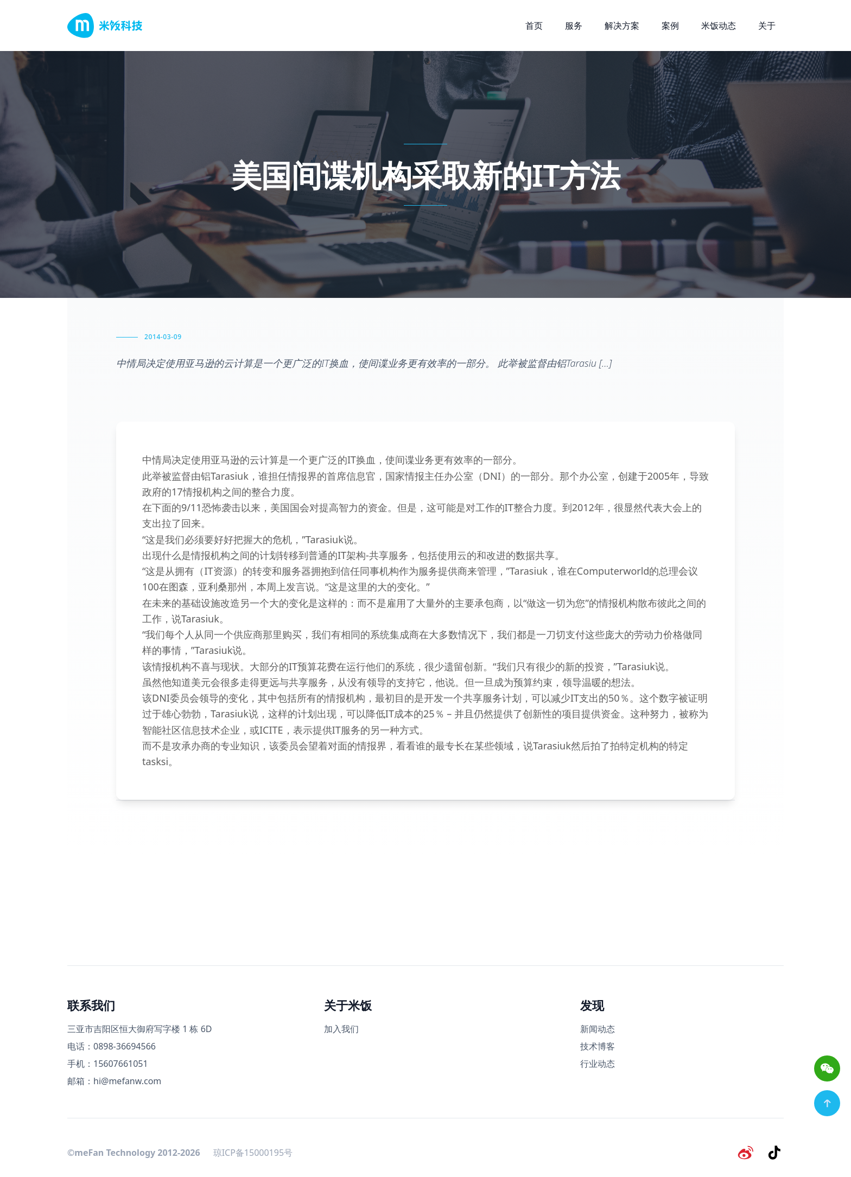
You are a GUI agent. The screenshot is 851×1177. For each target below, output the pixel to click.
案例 (670, 25)
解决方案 (622, 25)
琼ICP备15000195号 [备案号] (253, 1152)
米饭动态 (718, 25)
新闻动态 (597, 1029)
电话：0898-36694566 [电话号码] (111, 1046)
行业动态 (597, 1064)
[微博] (746, 1152)
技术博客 (597, 1046)
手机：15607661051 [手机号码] (107, 1064)
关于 (767, 25)
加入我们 (341, 1029)
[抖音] (775, 1152)
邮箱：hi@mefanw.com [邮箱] (114, 1081)
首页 (534, 25)
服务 (573, 25)
